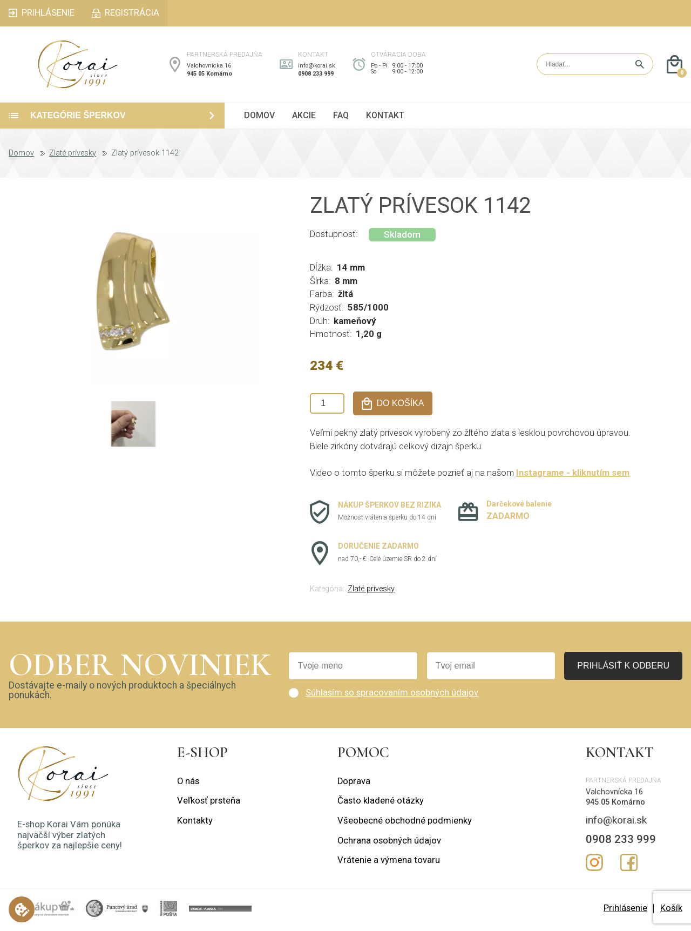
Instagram (594, 865)
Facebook (629, 865)
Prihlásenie (625, 911)
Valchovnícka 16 (209, 67)
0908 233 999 (316, 75)
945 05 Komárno (209, 75)
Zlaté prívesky (72, 156)
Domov (21, 156)
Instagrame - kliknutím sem (572, 476)
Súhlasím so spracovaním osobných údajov (392, 696)
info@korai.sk (316, 67)
